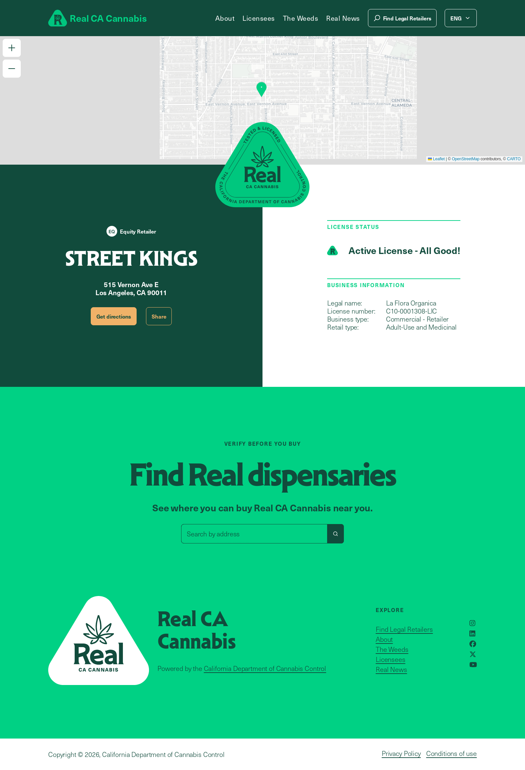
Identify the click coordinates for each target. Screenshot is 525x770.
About (225, 18)
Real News (343, 18)
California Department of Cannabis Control (265, 668)
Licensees (258, 18)
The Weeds (300, 18)
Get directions (113, 316)
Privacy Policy (401, 753)
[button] (12, 48)
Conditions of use (451, 753)
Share (159, 316)
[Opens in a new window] (472, 623)
